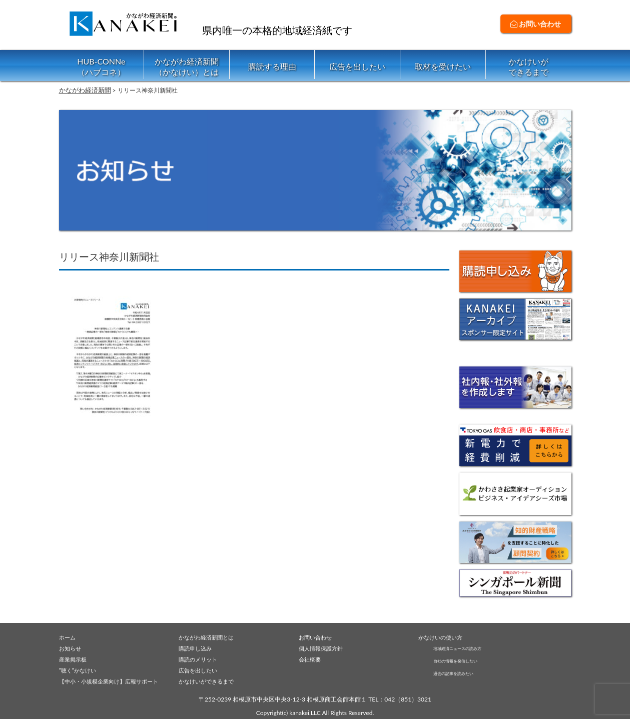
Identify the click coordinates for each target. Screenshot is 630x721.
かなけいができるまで (528, 66)
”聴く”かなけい (81, 671)
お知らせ (72, 648)
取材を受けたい (443, 66)
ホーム (69, 636)
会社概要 (312, 660)
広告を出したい (357, 66)
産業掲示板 (75, 660)
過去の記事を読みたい (463, 674)
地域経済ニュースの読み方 (469, 648)
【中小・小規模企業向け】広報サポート (117, 682)
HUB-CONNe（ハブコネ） (101, 66)
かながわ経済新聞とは (211, 636)
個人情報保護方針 (325, 648)
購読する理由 (272, 66)
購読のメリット (201, 660)
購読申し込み (198, 648)
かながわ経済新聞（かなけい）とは (187, 66)
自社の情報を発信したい (466, 661)
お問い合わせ (535, 24)
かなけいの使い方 (444, 636)
